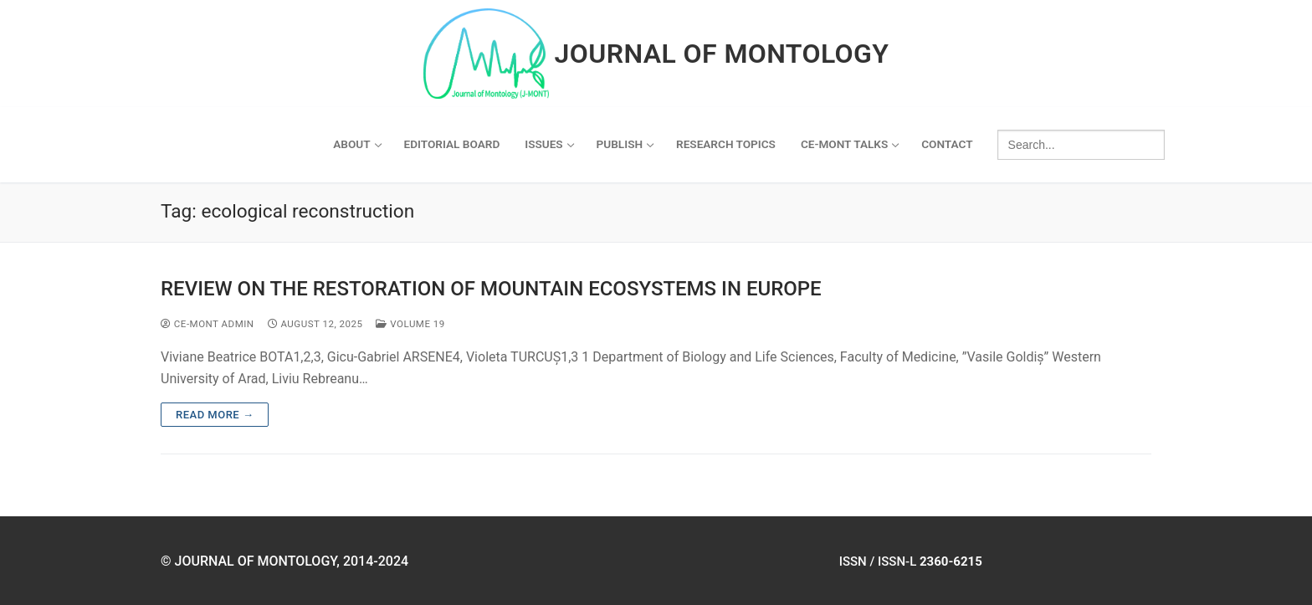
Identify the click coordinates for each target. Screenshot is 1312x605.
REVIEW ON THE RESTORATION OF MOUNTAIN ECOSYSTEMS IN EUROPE (491, 288)
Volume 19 (410, 324)
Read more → (215, 414)
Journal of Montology (722, 53)
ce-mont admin (207, 324)
